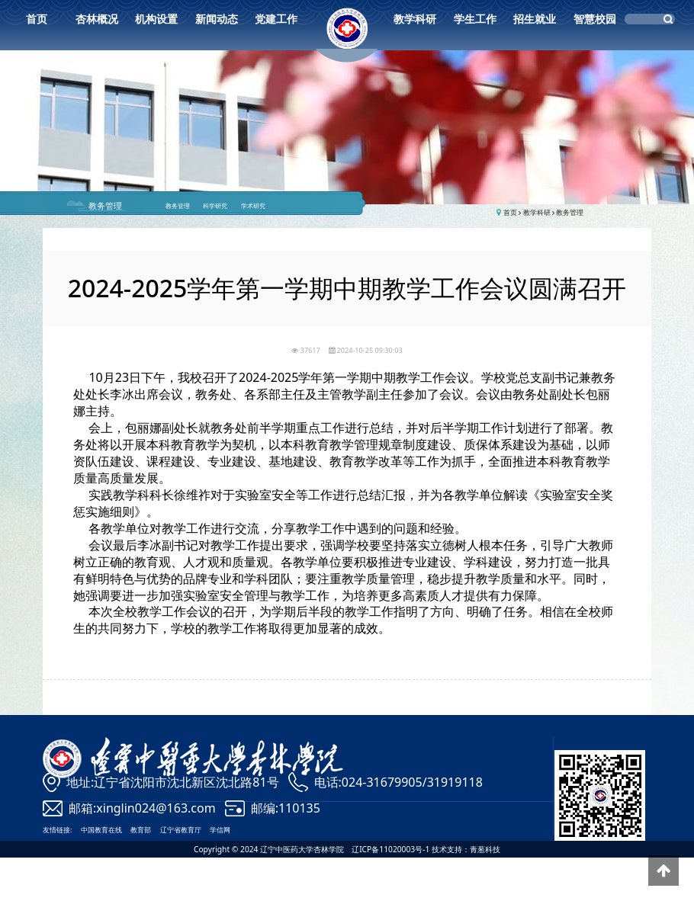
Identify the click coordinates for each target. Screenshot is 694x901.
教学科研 (415, 18)
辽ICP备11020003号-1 (391, 849)
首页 (36, 18)
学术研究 (253, 205)
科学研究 (215, 205)
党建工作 (276, 18)
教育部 (140, 830)
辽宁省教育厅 (180, 830)
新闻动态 (216, 18)
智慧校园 (595, 18)
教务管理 (105, 205)
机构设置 (156, 18)
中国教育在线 (101, 830)
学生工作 (475, 18)
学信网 (220, 830)
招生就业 (534, 18)
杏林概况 (97, 18)
